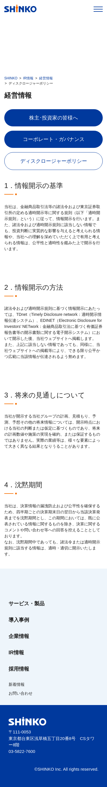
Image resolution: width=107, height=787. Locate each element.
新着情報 (17, 684)
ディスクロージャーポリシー (53, 161)
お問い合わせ (21, 693)
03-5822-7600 (22, 751)
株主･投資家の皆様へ (53, 118)
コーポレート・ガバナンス (53, 139)
